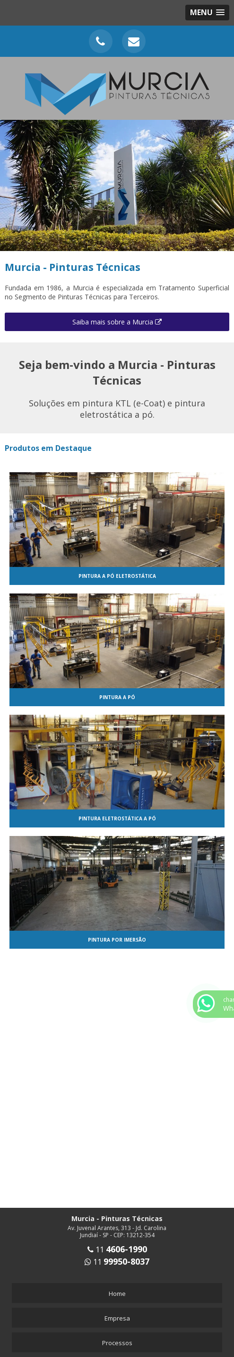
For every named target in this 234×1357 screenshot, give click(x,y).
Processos (117, 1343)
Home (117, 1293)
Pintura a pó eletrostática (117, 576)
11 (117, 1249)
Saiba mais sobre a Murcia (117, 321)
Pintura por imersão (117, 939)
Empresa (117, 1318)
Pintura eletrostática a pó (117, 818)
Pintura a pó (117, 697)
